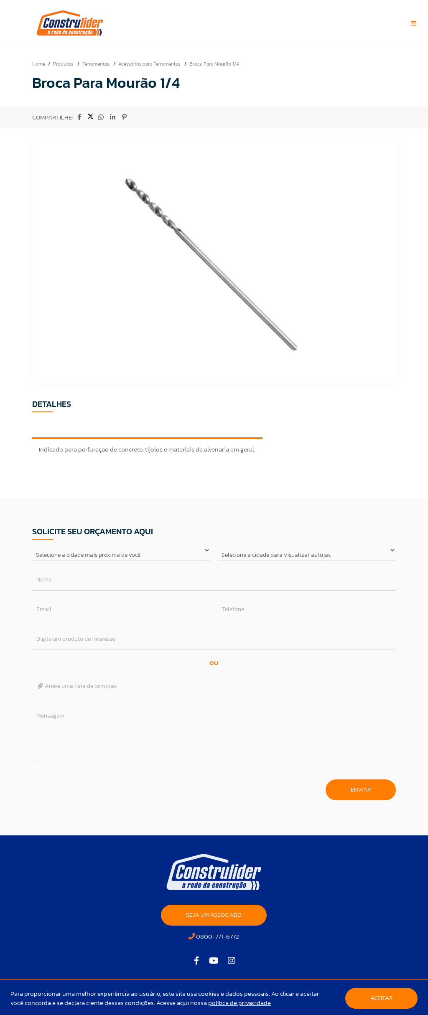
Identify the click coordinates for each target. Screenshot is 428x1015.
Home (38, 64)
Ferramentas (96, 64)
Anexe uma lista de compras (76, 686)
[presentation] (95, 785)
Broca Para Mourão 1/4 (214, 64)
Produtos (63, 64)
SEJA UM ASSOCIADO (214, 915)
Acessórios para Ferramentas (149, 64)
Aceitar (381, 998)
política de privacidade (239, 1002)
